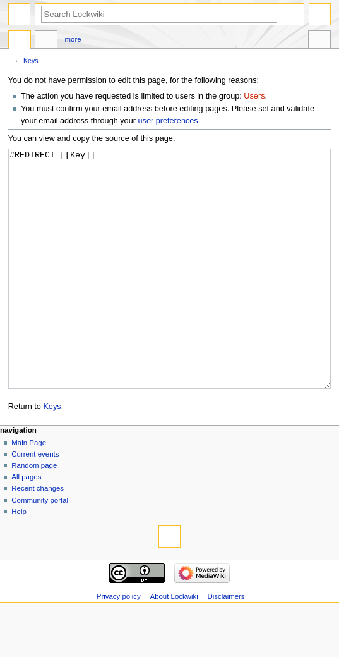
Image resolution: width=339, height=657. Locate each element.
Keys (31, 60)
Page (19, 41)
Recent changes (37, 535)
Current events (35, 501)
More (73, 39)
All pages (26, 524)
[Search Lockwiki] (159, 14)
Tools (319, 41)
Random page (34, 513)
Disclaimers (226, 644)
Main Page (28, 490)
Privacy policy (119, 644)
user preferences (168, 120)
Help (19, 559)
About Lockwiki (174, 644)
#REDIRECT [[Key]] (169, 292)
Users (254, 96)
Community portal (39, 547)
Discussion (46, 41)
